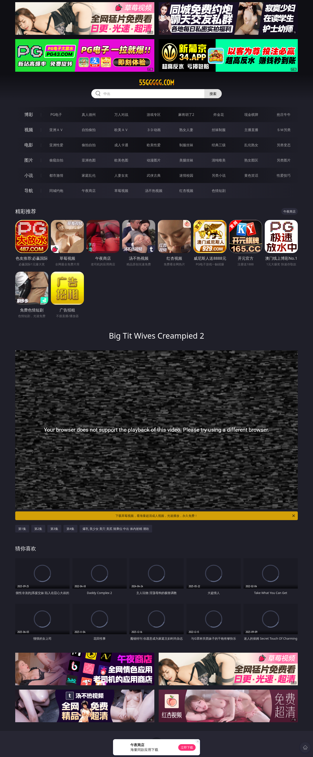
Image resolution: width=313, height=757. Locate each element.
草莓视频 (121, 190)
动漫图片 (154, 160)
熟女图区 (251, 160)
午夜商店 (89, 190)
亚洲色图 (89, 160)
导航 (28, 190)
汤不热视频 (153, 190)
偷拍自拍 (89, 145)
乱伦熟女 (251, 145)
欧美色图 (121, 160)
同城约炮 (56, 190)
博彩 (28, 114)
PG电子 (56, 114)
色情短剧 (219, 190)
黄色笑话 (251, 175)
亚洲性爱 (56, 145)
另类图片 (284, 160)
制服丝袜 (186, 145)
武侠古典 (154, 175)
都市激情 (56, 175)
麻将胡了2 (186, 114)
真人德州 (89, 114)
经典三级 (219, 145)
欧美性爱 (154, 145)
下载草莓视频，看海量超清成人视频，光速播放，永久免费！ (205, 515)
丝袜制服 (219, 129)
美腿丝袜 (186, 160)
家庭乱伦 (89, 175)
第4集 (70, 529)
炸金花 (218, 114)
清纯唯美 (219, 160)
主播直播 (251, 129)
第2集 (38, 529)
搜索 (213, 93)
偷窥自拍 (56, 160)
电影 (28, 145)
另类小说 (219, 175)
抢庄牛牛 (284, 114)
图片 (28, 160)
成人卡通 (121, 145)
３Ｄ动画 (154, 129)
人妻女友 (121, 175)
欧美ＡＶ (121, 129)
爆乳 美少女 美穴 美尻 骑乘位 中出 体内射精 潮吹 (116, 529)
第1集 (22, 529)
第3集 (54, 529)
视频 (28, 130)
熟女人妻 (186, 129)
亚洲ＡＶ (56, 129)
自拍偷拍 (89, 129)
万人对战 (121, 114)
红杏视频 (186, 190)
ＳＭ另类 (284, 129)
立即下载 (187, 747)
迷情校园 (186, 175)
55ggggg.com (156, 82)
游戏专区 (154, 114)
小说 (28, 175)
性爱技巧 (284, 175)
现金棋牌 (251, 114)
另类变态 (284, 145)
